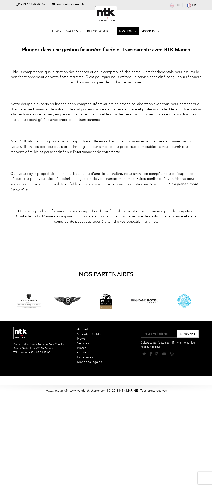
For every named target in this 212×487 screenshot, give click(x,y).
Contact (83, 352)
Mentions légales (89, 362)
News (81, 338)
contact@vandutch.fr (70, 4)
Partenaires (85, 357)
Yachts (74, 31)
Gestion (128, 31)
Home (56, 31)
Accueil (82, 329)
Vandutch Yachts (89, 334)
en (175, 5)
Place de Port (100, 31)
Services (150, 31)
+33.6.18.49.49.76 (33, 4)
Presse (81, 348)
